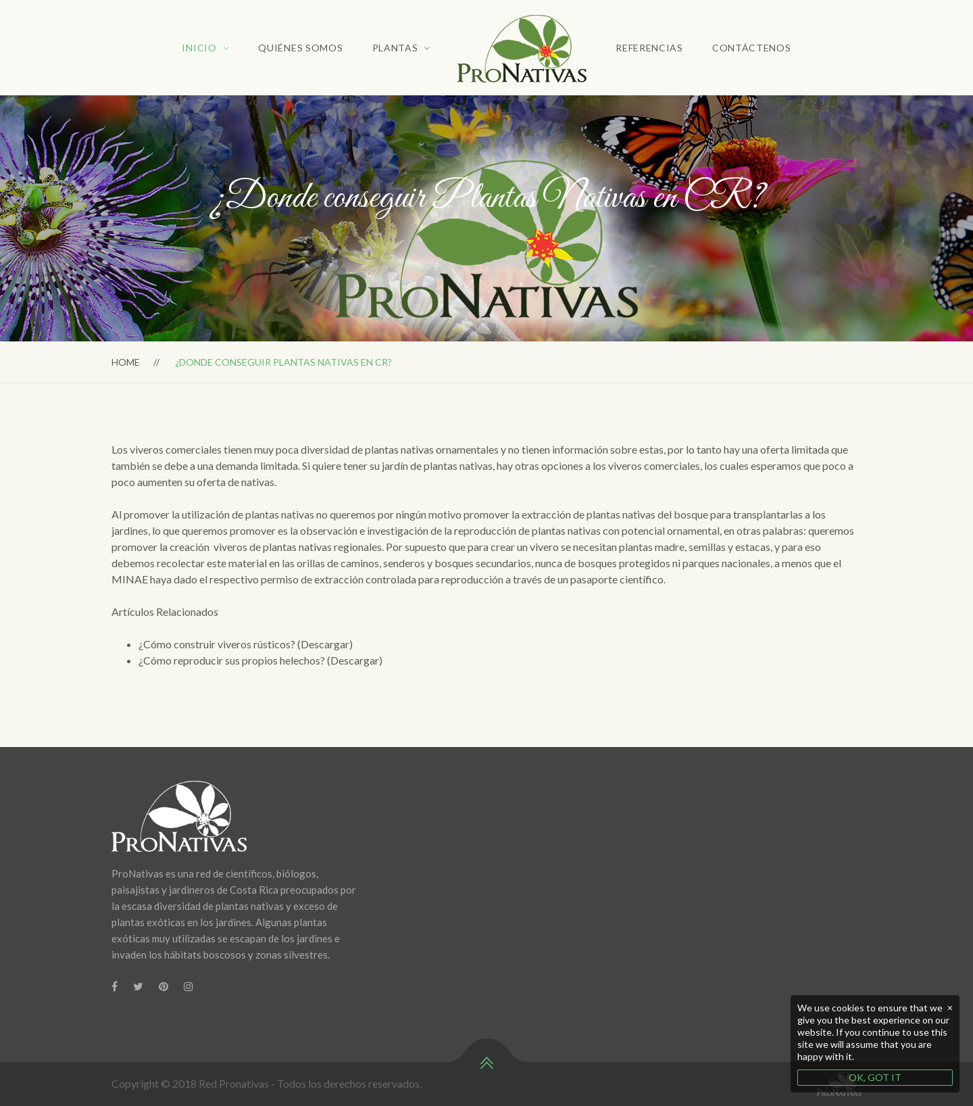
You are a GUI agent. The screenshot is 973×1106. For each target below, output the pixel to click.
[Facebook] (114, 986)
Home (125, 362)
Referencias (649, 47)
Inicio (199, 47)
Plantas (395, 47)
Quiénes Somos (300, 47)
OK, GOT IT (875, 1077)
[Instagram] (188, 986)
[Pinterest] (163, 986)
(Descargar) (325, 644)
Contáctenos (751, 47)
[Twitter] (138, 986)
